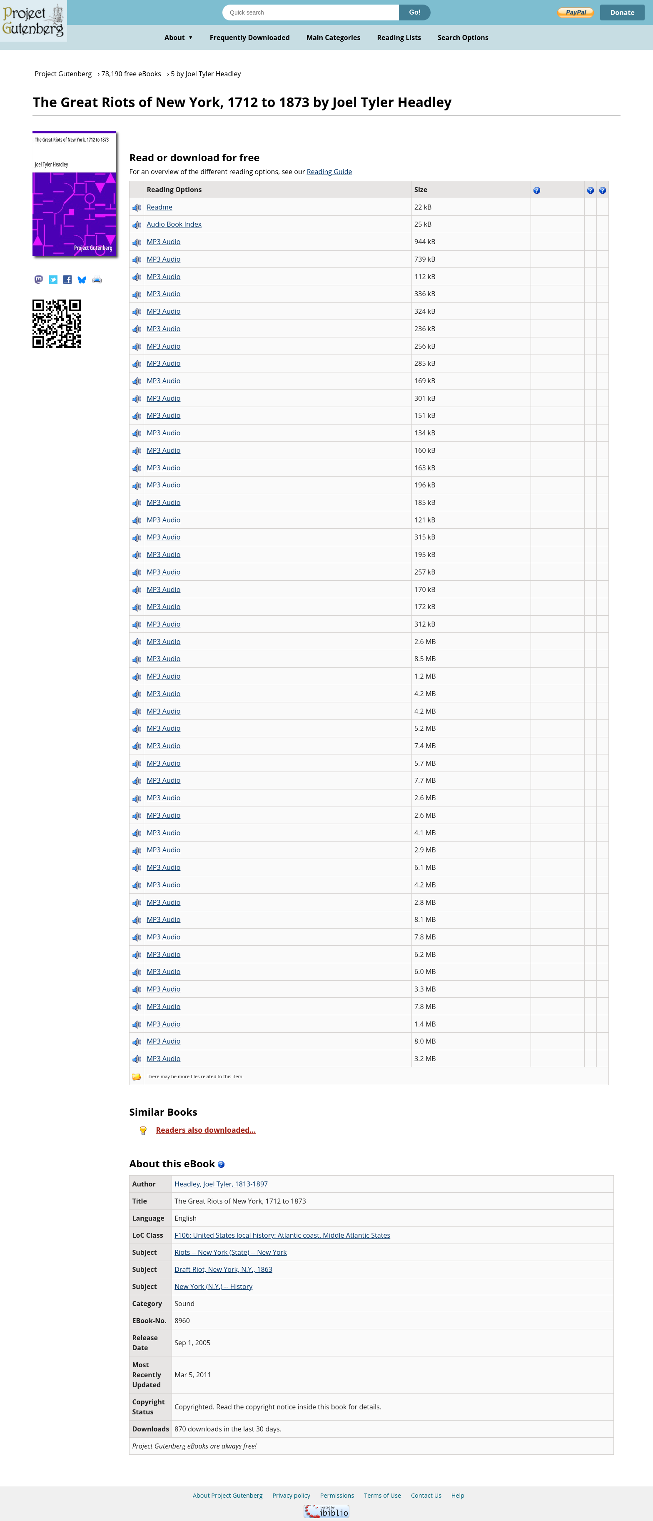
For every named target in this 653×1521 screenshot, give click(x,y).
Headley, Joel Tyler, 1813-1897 (221, 1184)
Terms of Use (382, 1495)
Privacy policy (291, 1495)
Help (457, 1495)
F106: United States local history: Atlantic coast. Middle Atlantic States (282, 1235)
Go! (415, 12)
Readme (159, 207)
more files (188, 1076)
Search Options (463, 37)
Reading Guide (329, 171)
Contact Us (426, 1495)
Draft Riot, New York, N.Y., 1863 (223, 1269)
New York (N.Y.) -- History (213, 1286)
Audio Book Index (174, 224)
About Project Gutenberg (228, 1495)
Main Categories (334, 37)
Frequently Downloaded (250, 37)
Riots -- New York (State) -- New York (230, 1252)
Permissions (337, 1495)
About (178, 37)
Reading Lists (399, 37)
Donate (622, 12)
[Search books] (310, 12)
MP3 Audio (163, 241)
